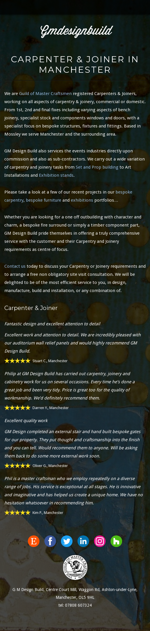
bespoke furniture (43, 200)
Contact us (15, 266)
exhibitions (82, 200)
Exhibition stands (56, 175)
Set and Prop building (97, 167)
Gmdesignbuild (76, 31)
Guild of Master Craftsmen (45, 93)
